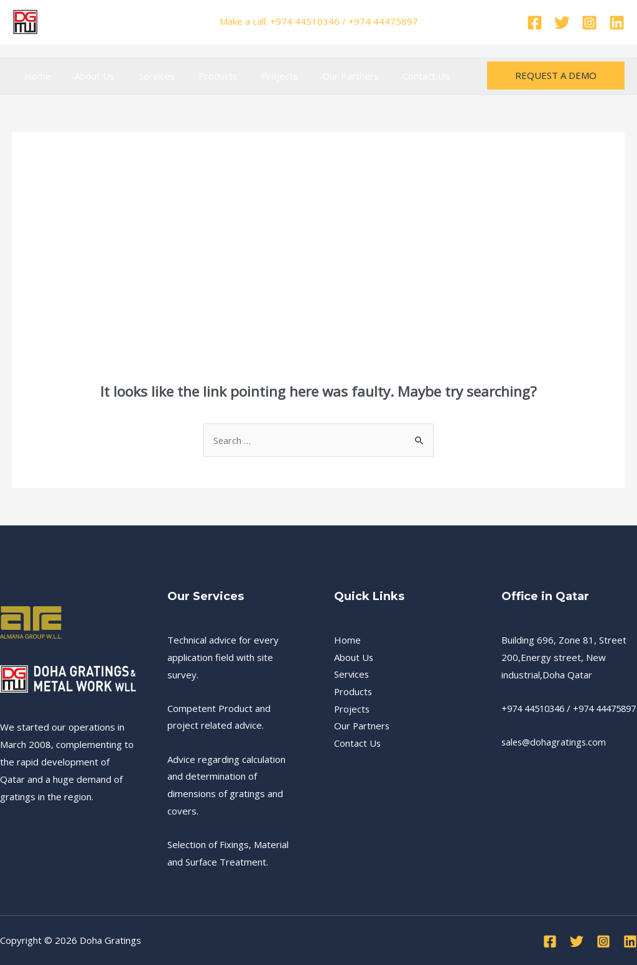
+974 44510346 (536, 708)
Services (144, 76)
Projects (256, 76)
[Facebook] (534, 22)
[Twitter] (562, 22)
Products (200, 76)
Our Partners (322, 76)
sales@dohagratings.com (555, 759)
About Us (87, 76)
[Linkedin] (617, 22)
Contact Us (392, 76)
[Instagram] (589, 22)
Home (35, 76)
